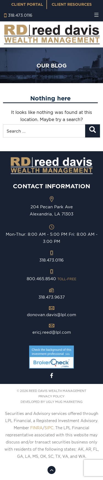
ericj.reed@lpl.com (51, 332)
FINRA (36, 428)
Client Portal (27, 4)
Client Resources (72, 4)
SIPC (48, 428)
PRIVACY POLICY (51, 396)
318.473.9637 (51, 297)
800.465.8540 (51, 278)
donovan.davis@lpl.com (51, 314)
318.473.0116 (20, 15)
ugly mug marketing (64, 401)
